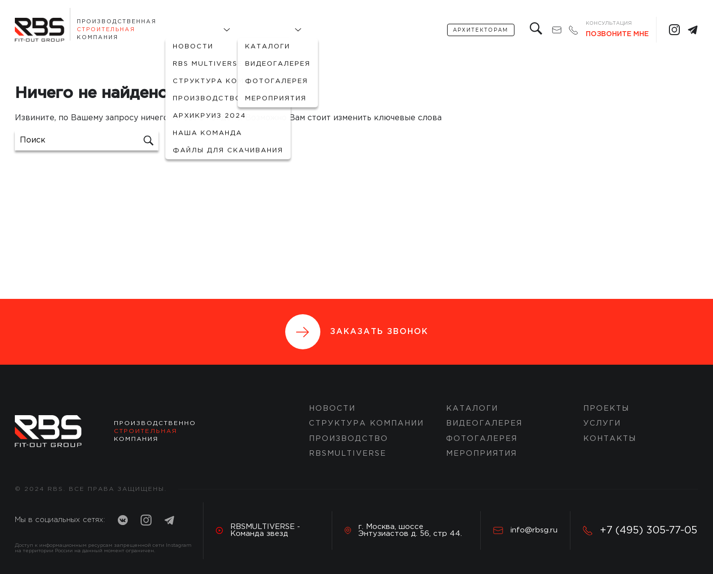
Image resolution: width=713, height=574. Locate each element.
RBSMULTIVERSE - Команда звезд (258, 530)
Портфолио (265, 30)
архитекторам (481, 30)
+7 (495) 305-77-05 (640, 530)
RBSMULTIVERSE (347, 453)
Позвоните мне (617, 34)
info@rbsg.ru (525, 530)
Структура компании (366, 423)
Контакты (419, 30)
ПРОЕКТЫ (606, 408)
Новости (332, 408)
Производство (348, 438)
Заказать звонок (356, 331)
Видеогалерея (484, 423)
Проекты (329, 30)
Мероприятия (481, 453)
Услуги (602, 423)
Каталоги (472, 408)
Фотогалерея (481, 438)
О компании (193, 30)
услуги (372, 30)
